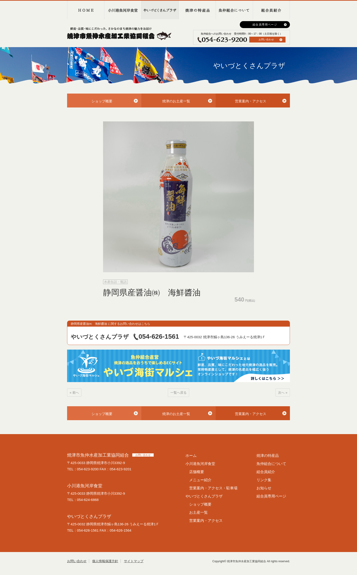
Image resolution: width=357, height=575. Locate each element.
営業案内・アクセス (250, 101)
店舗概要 (196, 472)
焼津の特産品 (197, 10)
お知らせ (263, 488)
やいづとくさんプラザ (159, 10)
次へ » (282, 392)
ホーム (191, 456)
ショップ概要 (101, 101)
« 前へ (74, 392)
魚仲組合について (234, 10)
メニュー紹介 (200, 480)
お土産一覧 (198, 512)
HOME (85, 10)
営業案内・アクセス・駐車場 (213, 488)
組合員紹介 (271, 10)
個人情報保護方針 (105, 561)
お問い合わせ (266, 39)
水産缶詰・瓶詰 (115, 282)
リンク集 (263, 480)
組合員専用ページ (265, 24)
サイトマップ (133, 561)
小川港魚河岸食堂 (122, 10)
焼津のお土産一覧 (176, 101)
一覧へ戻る (178, 392)
